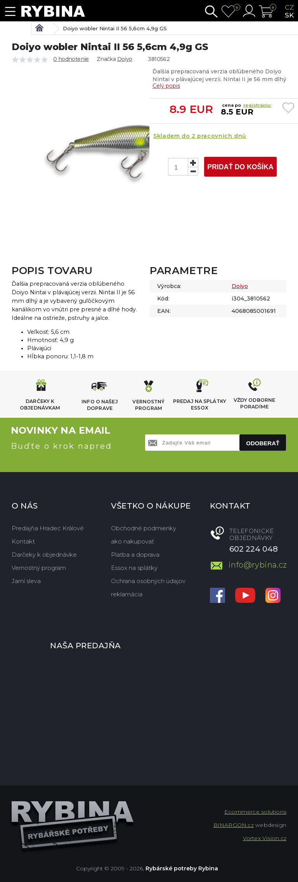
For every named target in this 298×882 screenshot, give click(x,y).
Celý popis (166, 85)
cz (289, 7)
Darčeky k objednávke (44, 554)
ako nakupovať (132, 541)
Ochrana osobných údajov (148, 581)
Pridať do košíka (240, 167)
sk (289, 15)
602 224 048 (253, 549)
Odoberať (262, 443)
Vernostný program (39, 567)
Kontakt (23, 541)
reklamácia (126, 594)
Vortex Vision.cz (264, 838)
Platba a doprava (135, 554)
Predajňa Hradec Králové (48, 528)
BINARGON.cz (233, 824)
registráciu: (257, 105)
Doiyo (124, 59)
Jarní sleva (26, 581)
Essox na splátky (134, 567)
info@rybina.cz (257, 564)
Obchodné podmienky (143, 528)
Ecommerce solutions (255, 811)
